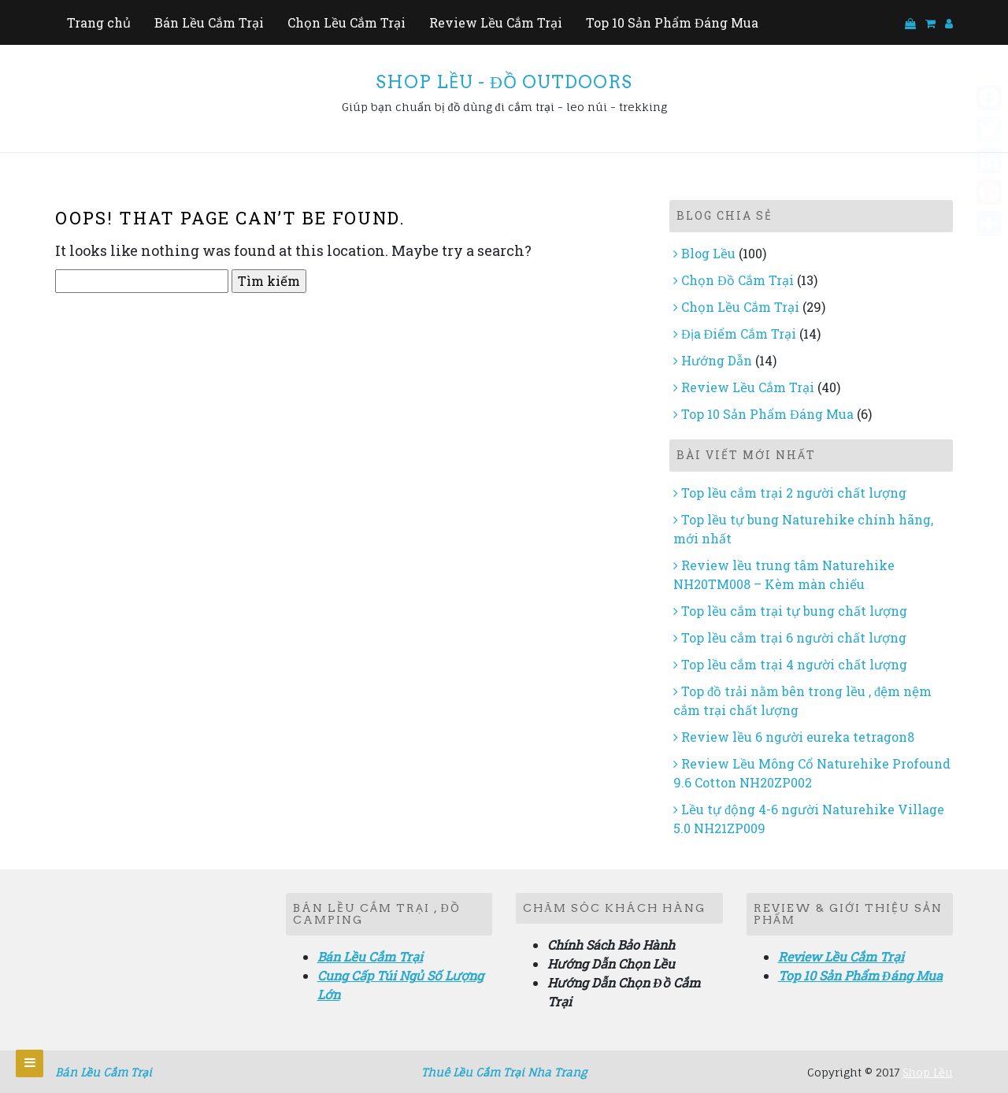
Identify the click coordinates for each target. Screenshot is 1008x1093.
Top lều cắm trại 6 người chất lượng (793, 637)
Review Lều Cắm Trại (495, 22)
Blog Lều (708, 253)
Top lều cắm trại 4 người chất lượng (794, 664)
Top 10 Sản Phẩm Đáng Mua (672, 22)
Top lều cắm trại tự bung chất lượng (794, 610)
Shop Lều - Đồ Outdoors (504, 82)
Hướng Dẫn (716, 360)
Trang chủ (99, 22)
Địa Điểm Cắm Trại (738, 333)
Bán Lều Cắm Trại (209, 22)
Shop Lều (927, 1072)
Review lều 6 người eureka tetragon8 (797, 736)
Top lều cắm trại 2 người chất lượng (793, 492)
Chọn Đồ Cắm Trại (737, 280)
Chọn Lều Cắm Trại (346, 22)
